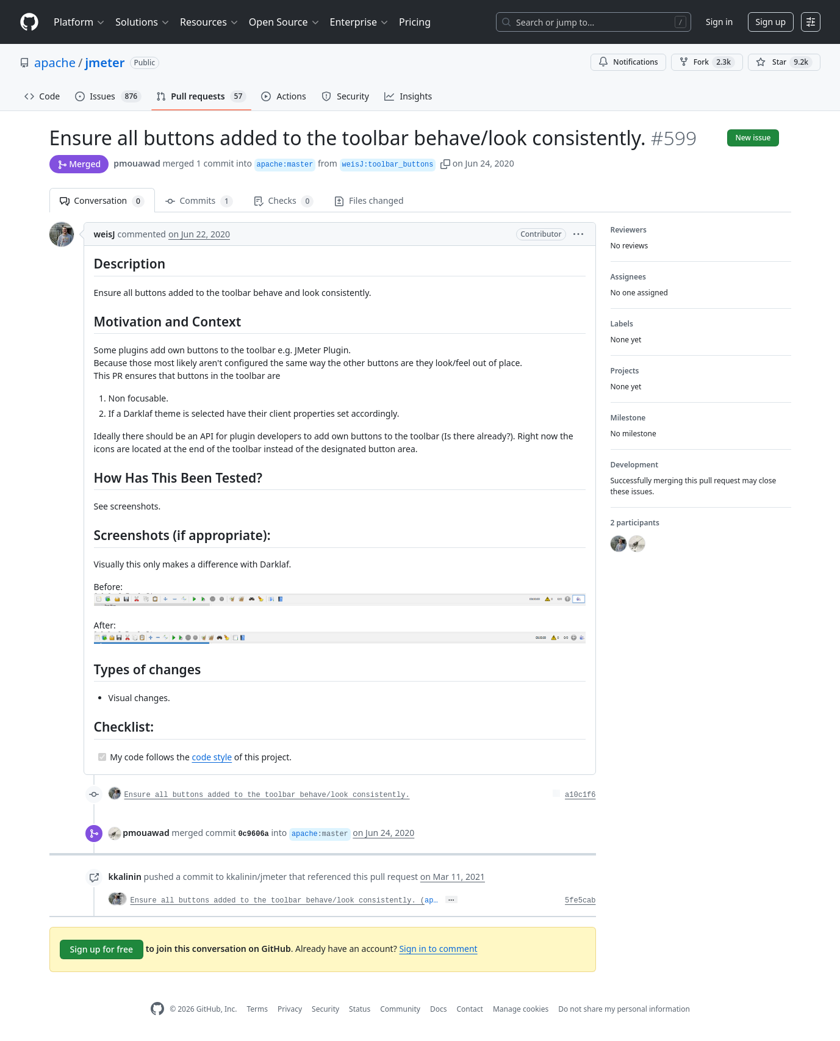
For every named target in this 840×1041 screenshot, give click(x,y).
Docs (438, 1009)
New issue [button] (752, 137)
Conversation (102, 201)
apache (55, 62)
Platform (80, 22)
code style (212, 757)
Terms (257, 1009)
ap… (431, 900)
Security (325, 1009)
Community (400, 1009)
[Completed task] (102, 757)
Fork (707, 62)
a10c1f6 (580, 795)
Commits (199, 201)
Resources (209, 22)
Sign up (771, 21)
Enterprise (359, 22)
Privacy (290, 1009)
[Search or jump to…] (594, 22)
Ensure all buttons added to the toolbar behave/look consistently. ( (278, 900)
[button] (445, 163)
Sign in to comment (438, 948)
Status (359, 1009)
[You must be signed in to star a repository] (784, 62)
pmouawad (136, 163)
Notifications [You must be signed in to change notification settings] (628, 62)
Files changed (368, 200)
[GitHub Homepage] (157, 1009)
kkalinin (125, 876)
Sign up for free (102, 949)
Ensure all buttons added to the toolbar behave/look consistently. (267, 795)
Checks (284, 201)
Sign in (719, 21)
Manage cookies (520, 1009)
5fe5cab (580, 900)
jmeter (104, 62)
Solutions (142, 22)
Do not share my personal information (624, 1009)
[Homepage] (29, 22)
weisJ (104, 234)
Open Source (284, 22)
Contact (469, 1009)
